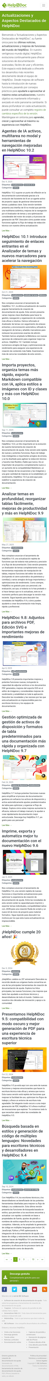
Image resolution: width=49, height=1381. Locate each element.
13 (33, 1259)
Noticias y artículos (11, 1340)
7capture (7, 1308)
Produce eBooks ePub (37, 1342)
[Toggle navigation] (43, 5)
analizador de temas (31, 295)
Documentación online (12, 1342)
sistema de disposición (19, 785)
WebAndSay (8, 1318)
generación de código (31, 1190)
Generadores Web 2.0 (12, 1313)
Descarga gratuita (11, 1335)
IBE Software (9, 1323)
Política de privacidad (38, 1356)
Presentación (34, 1347)
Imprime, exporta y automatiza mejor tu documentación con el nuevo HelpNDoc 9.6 (21, 838)
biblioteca (42, 295)
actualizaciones (17, 185)
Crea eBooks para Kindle (38, 1345)
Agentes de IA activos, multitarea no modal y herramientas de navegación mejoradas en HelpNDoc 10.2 (22, 141)
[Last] (42, 1259)
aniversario (15, 971)
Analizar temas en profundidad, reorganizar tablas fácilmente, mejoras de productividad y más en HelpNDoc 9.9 (24, 504)
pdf (13, 671)
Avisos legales (41, 1361)
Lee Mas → (7, 230)
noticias (16, 188)
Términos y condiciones (37, 1358)
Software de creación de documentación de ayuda (23, 1300)
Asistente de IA (29, 185)
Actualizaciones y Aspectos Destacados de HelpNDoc (24, 20)
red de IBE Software (21, 1296)
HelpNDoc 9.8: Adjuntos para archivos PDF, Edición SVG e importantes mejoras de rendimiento (23, 627)
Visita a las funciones (12, 1332)
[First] (6, 1259)
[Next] (38, 1259)
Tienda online (9, 1337)
